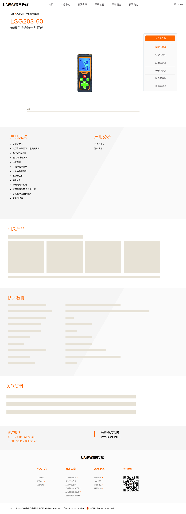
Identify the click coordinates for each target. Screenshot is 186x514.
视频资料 (98, 488)
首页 (51, 4)
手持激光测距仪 (32, 14)
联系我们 (133, 4)
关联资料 (161, 78)
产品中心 (65, 4)
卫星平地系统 (70, 477)
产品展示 (20, 14)
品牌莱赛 (99, 4)
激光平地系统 (70, 481)
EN (181, 4)
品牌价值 (98, 477)
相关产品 (160, 63)
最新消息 (116, 4)
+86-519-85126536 (21, 437)
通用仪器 (40, 477)
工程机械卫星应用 (72, 492)
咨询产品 (160, 38)
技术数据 (160, 70)
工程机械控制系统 (72, 488)
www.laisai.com (110, 437)
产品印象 (160, 47)
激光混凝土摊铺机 (72, 496)
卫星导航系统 (70, 485)
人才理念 (98, 481)
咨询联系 (160, 86)
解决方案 (82, 4)
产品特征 (160, 55)
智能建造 (40, 485)
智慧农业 (40, 481)
